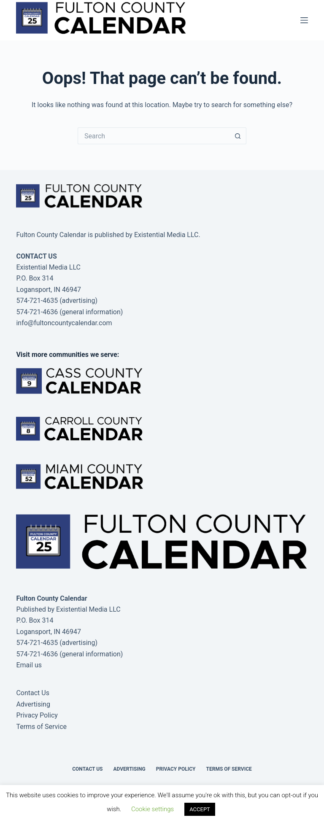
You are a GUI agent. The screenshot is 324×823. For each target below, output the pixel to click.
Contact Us (32, 693)
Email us (29, 665)
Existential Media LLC (88, 609)
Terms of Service (41, 727)
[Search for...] (154, 135)
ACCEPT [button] (199, 809)
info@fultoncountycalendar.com (64, 323)
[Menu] (304, 20)
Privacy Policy (37, 715)
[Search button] (238, 135)
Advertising (33, 704)
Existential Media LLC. (167, 235)
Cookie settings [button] (152, 809)
